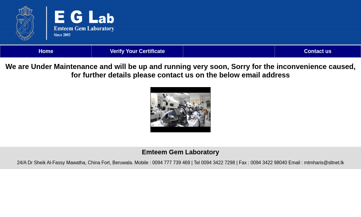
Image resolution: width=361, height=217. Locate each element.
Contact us (318, 51)
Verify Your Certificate (137, 51)
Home (46, 51)
